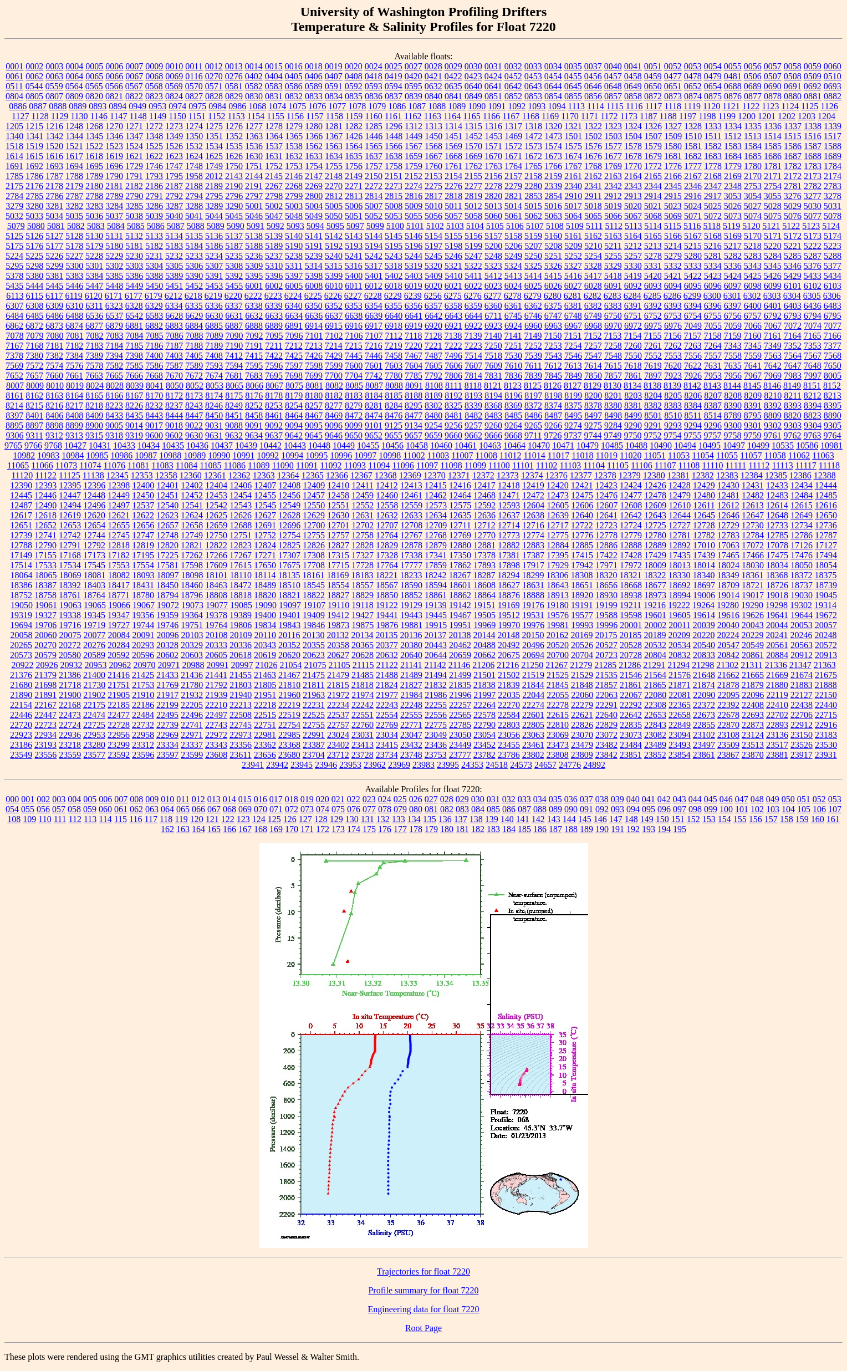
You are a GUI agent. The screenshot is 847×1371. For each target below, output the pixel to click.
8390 (733, 405)
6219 (213, 295)
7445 (354, 355)
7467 (413, 355)
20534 (680, 645)
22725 (94, 725)
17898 (509, 565)
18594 (436, 585)
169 (276, 829)
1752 (274, 166)
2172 (793, 176)
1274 (194, 126)
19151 (484, 605)
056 (43, 809)
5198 (453, 246)
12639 (558, 515)
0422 (453, 76)
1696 (114, 166)
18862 (460, 595)
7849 (573, 375)
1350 (194, 136)
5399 (334, 276)
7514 (473, 355)
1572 (513, 146)
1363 (254, 136)
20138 (459, 635)
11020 (630, 455)
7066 (753, 325)
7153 (612, 335)
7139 (473, 335)
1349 (174, 136)
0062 (34, 76)
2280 (533, 186)
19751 (192, 625)
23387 (314, 745)
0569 (174, 86)
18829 (362, 595)
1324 (633, 126)
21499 (460, 675)
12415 (436, 485)
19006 (704, 595)
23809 (582, 755)
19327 (45, 615)
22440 (826, 705)
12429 (704, 485)
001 (27, 799)
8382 (653, 405)
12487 (21, 505)
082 (446, 809)
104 (788, 809)
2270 (334, 186)
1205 (14, 126)
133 (398, 819)
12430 (728, 485)
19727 (119, 625)
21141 (411, 665)
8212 (813, 395)
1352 (234, 136)
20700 (558, 655)
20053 (801, 625)
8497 (593, 415)
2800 (314, 196)
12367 (361, 475)
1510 (693, 136)
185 (524, 829)
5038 (134, 216)
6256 (433, 295)
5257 (633, 256)
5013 (493, 206)
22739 (167, 725)
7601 (373, 365)
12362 (239, 475)
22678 (728, 715)
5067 (633, 216)
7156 (672, 335)
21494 (436, 675)
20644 (436, 655)
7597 (294, 365)
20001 (631, 625)
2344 (653, 186)
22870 (728, 725)
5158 (513, 236)
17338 (411, 555)
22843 (655, 725)
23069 (558, 735)
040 (633, 799)
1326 (653, 126)
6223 (273, 295)
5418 (613, 276)
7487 (433, 355)
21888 (826, 685)
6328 (134, 305)
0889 (77, 106)
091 (586, 809)
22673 (704, 715)
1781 (773, 166)
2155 (473, 176)
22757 (338, 725)
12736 (826, 525)
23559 (70, 755)
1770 (633, 166)
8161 (14, 395)
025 (400, 799)
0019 (334, 66)
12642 (631, 515)
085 (493, 809)
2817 (433, 196)
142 (538, 819)
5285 (793, 256)
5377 (832, 266)
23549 (21, 755)
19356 (143, 615)
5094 (315, 226)
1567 (413, 146)
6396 (713, 305)
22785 (460, 725)
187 (555, 829)
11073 (66, 465)
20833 (704, 655)
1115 (615, 106)
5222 (813, 246)
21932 (192, 695)
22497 (216, 715)
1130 (79, 116)
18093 (143, 575)
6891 (294, 325)
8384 (693, 405)
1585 (773, 146)
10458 (417, 445)
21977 (387, 695)
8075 (294, 385)
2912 (613, 196)
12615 (801, 505)
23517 (777, 745)
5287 (813, 256)
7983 (793, 375)
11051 (654, 455)
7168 (34, 345)
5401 (373, 276)
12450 (143, 495)
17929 (558, 565)
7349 (773, 345)
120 (196, 819)
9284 (613, 425)
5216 (713, 246)
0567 (134, 86)
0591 (334, 86)
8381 (633, 405)
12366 (337, 475)
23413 (362, 745)
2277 (473, 186)
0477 (673, 76)
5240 (334, 256)
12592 (484, 505)
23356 (240, 745)
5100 (395, 226)
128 (321, 819)
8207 (713, 395)
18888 (533, 595)
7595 (254, 365)
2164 (633, 176)
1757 (373, 166)
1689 (832, 156)
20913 (826, 655)
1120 (711, 106)
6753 (673, 315)
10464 (514, 445)
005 (89, 799)
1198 (707, 116)
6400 (753, 305)
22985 (289, 735)
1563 (334, 146)
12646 (728, 515)
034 (540, 799)
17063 (728, 545)
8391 (753, 405)
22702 (777, 715)
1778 (713, 166)
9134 (413, 425)
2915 (673, 196)
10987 (146, 455)
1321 (573, 126)
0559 (54, 86)
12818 (119, 545)
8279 (354, 405)
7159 (732, 335)
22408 (753, 705)
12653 (70, 525)
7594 (234, 365)
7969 (773, 375)
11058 (774, 455)
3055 (773, 196)
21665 (753, 675)
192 (633, 829)
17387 (533, 555)
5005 (334, 206)
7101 (314, 335)
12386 (800, 475)
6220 (233, 295)
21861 (631, 685)
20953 (95, 665)
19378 (216, 615)
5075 (773, 216)
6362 (533, 305)
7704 (354, 375)
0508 (793, 76)
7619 (653, 365)
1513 (753, 136)
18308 (581, 575)
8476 (393, 415)
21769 (167, 685)
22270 (509, 705)
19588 (606, 615)
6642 (433, 315)
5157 (493, 236)
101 (741, 809)
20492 (509, 645)
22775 (436, 725)
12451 (167, 495)
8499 (633, 415)
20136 (411, 635)
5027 (753, 206)
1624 (194, 156)
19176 (533, 605)
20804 (655, 655)
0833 (314, 96)
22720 (21, 725)
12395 (70, 485)
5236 (254, 256)
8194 (493, 395)
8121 (493, 385)
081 (431, 809)
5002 (274, 206)
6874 (74, 325)
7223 (473, 345)
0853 (533, 96)
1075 (297, 106)
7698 (294, 375)
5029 (793, 206)
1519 (34, 146)
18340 (703, 575)
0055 (733, 66)
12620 (94, 515)
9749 (612, 435)
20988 (193, 665)
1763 (493, 166)
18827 (338, 595)
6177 (133, 295)
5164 (633, 236)
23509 (728, 745)
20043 (753, 625)
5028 (773, 206)
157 (771, 819)
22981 (265, 735)
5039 (154, 216)
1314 (453, 126)
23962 (375, 764)
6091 (613, 285)
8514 (713, 415)
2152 (413, 176)
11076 (114, 465)
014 (229, 799)
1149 (157, 116)
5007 (373, 206)
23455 (509, 745)
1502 (593, 136)
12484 (801, 495)
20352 (289, 645)
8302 (433, 405)
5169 (733, 236)
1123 (770, 106)
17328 (387, 555)
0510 (832, 76)
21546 (631, 675)
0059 (813, 66)
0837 (393, 96)
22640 (606, 715)
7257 (593, 345)
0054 (713, 66)
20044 (777, 625)
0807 (54, 96)
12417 (484, 485)
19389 (240, 615)
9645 (314, 435)
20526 (582, 645)
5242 (373, 256)
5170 (753, 236)
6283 (612, 295)
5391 (214, 276)
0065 (94, 76)
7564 (793, 355)
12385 (776, 475)
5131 (114, 236)
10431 (100, 445)
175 (369, 829)
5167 (693, 236)
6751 (633, 315)
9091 (254, 425)
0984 (217, 106)
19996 (606, 625)
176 (384, 829)
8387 (713, 405)
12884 (558, 545)
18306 (557, 575)
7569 (14, 365)
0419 (393, 76)
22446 (21, 715)
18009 (655, 565)
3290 (234, 206)
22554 (387, 715)
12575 (460, 505)
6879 (114, 325)
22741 (192, 725)
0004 (74, 66)
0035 (573, 66)
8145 (752, 385)
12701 (338, 525)
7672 (194, 375)
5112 (613, 226)
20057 (826, 625)
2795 (214, 196)
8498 (613, 415)
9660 (453, 435)
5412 (493, 276)
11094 (379, 465)
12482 (753, 495)
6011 (353, 285)
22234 (338, 705)
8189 (433, 395)
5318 (393, 266)
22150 (826, 695)
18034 (777, 565)
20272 (70, 645)
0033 (533, 66)
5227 (74, 256)
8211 (792, 395)
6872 (34, 325)
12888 (631, 545)
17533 (45, 565)
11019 (607, 455)
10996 (341, 455)
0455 (573, 76)
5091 (255, 226)
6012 (373, 285)
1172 (609, 116)
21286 (630, 665)
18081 (95, 575)
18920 (582, 595)
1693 (54, 166)
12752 (265, 535)
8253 (274, 405)
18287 (484, 575)
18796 (192, 595)
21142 (435, 665)
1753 (294, 166)
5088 (196, 226)
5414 (533, 276)
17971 (606, 565)
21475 (314, 675)
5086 (156, 226)
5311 (293, 266)
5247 (473, 256)
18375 (825, 575)
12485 (826, 495)
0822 (134, 96)
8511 (692, 415)
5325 (533, 266)
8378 (593, 405)
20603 (192, 655)
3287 (174, 206)
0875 (713, 96)
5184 (194, 246)
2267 (274, 186)
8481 (453, 415)
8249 (234, 405)
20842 (728, 655)
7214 (334, 345)
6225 (313, 295)
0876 (733, 96)
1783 (813, 166)
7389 (94, 355)
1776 (673, 166)
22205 (192, 705)
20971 (168, 665)
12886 (606, 545)
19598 (631, 615)
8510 (673, 415)
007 (120, 799)
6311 (94, 305)
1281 (334, 126)
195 (679, 829)
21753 (143, 685)
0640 (473, 86)
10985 (97, 455)
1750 (234, 166)
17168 (70, 555)
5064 (573, 216)
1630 (254, 156)
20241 (777, 635)
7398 (134, 355)
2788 (94, 196)
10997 (365, 455)
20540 (704, 645)
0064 (74, 76)
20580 (70, 655)
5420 (653, 276)
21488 (387, 675)
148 (631, 819)
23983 (423, 764)
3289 (214, 206)
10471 (563, 445)
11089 (258, 465)
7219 (393, 345)
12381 (678, 475)
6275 (453, 295)
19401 (289, 615)
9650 (354, 435)
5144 (373, 236)
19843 (289, 625)
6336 (214, 305)
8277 (334, 405)
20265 (21, 645)
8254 (294, 405)
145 (584, 819)
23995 (448, 764)
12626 (240, 515)
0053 (693, 66)
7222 (453, 345)
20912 (801, 655)
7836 (513, 375)
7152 (592, 335)
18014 (704, 565)
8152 (832, 385)
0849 (473, 96)
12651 (21, 525)
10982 (24, 455)
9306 (15, 435)
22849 (680, 725)
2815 (393, 196)
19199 (606, 605)
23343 (216, 745)
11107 (665, 465)
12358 (166, 475)
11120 (22, 475)
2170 (753, 176)
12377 (581, 475)
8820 (793, 415)
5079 (16, 226)
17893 (484, 565)
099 (710, 809)
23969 (399, 764)
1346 (114, 136)
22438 (801, 705)
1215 (34, 126)
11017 (558, 455)
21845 (558, 685)
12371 (459, 475)
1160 (373, 116)
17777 (411, 565)
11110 (712, 465)
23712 (338, 755)
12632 (387, 515)
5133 (154, 236)
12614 (777, 505)
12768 (436, 535)
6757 (753, 315)
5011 (453, 206)
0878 (773, 96)
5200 (493, 246)
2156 (493, 176)
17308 (314, 555)
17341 (436, 555)
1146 (99, 116)
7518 (493, 355)
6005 (294, 285)
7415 (254, 355)
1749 (214, 166)
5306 (194, 266)
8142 (692, 385)
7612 (553, 365)
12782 (704, 535)
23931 (826, 755)
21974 (362, 695)
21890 (21, 695)
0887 (38, 106)
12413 (411, 485)
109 (29, 819)
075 (338, 809)
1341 (34, 136)
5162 (593, 236)
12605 (558, 505)
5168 (713, 236)
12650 (826, 515)
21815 (338, 685)
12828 (362, 545)
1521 (74, 146)
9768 (53, 445)
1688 (813, 156)
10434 (148, 445)
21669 (777, 675)
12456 (289, 495)
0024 (373, 66)
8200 (593, 395)
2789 (114, 196)
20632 (387, 655)
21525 (558, 675)
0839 (413, 96)
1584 (753, 146)
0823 (154, 96)
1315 (473, 126)
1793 (154, 176)
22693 (753, 715)
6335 (194, 305)
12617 (21, 515)
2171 (773, 176)
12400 (143, 485)
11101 (523, 465)
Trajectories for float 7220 (423, 1271)
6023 (493, 285)
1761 (453, 166)
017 (276, 799)
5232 (174, 256)
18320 (606, 575)
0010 (174, 66)
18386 (21, 585)
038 (602, 799)
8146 (772, 385)
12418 (509, 485)
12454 (240, 495)
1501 (573, 136)
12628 (289, 515)
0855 (573, 96)
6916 (354, 325)
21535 (606, 675)
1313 (433, 126)
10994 (292, 455)
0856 (593, 96)
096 (664, 809)
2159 (553, 176)
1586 (793, 146)
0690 (773, 86)
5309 (254, 266)
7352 (793, 345)
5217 (733, 246)
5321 (453, 266)
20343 (265, 645)
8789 (733, 415)
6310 (74, 305)
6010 (334, 285)
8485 (513, 415)
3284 (114, 206)
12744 (94, 535)
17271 (265, 555)
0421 (433, 76)
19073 (192, 605)
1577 (613, 146)
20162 (557, 635)
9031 (214, 425)
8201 (613, 395)
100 (726, 809)
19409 (314, 615)
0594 (393, 86)
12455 (265, 495)
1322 (593, 126)
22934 (45, 735)
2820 (493, 196)
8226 (134, 405)
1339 (832, 126)
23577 (94, 755)
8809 (773, 415)
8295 (413, 405)
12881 (484, 545)
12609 (655, 505)
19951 (460, 625)
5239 (314, 256)
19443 (411, 615)
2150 (373, 176)
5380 (34, 276)
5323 (493, 266)
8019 (75, 385)
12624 (192, 515)
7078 (15, 335)
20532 (655, 645)
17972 (631, 565)
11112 (758, 465)
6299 (692, 295)
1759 (413, 166)
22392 (728, 705)
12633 (411, 515)
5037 (114, 216)
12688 (240, 525)
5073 (733, 216)
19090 (265, 605)
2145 (274, 176)
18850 (387, 595)
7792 (433, 375)
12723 (606, 525)
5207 (533, 246)
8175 (234, 395)
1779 (733, 166)
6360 (493, 305)
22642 (631, 715)
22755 (314, 725)
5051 (354, 216)
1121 (730, 106)
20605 (216, 655)
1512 (733, 136)
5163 (613, 236)
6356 (413, 305)
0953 (157, 106)
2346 (693, 186)
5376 (813, 266)
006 (105, 799)
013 (214, 799)
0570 (194, 86)
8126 (553, 385)
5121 (771, 226)
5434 (832, 276)
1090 (477, 106)
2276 (453, 186)
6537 (114, 315)
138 (476, 819)
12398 (119, 485)
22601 (533, 715)
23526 (801, 745)
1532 (194, 146)
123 (243, 819)
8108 (434, 385)
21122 (387, 665)
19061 (46, 605)
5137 (234, 236)
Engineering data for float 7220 (423, 1309)
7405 (194, 355)
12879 (436, 545)
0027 (413, 66)
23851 (631, 755)
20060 (46, 635)
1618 (94, 156)
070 (260, 809)
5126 (34, 236)
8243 (194, 405)
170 (291, 829)
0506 (753, 76)
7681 (234, 375)
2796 (234, 196)
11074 (90, 465)
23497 (704, 745)
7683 (254, 375)
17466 (753, 555)
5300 (74, 266)
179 (431, 829)
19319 (21, 615)
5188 (254, 246)
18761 (70, 595)
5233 (194, 256)
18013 (680, 565)
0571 (214, 86)
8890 (832, 415)
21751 (119, 685)
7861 (633, 375)
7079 (35, 335)
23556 (45, 755)
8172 (174, 395)
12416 (460, 485)
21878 (728, 685)
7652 (14, 375)
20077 (95, 635)
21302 (727, 665)
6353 (354, 305)
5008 (393, 206)
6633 (274, 315)
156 (755, 819)
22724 (70, 725)
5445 (54, 285)
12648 (777, 515)
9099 (354, 425)
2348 (733, 186)
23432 (411, 745)
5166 (673, 236)
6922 (473, 325)
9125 (393, 425)
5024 (693, 206)
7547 (593, 355)
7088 (194, 335)
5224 (14, 256)
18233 (411, 575)
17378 (484, 555)
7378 (14, 355)
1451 (453, 136)
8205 (673, 395)
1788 (74, 176)
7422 (274, 355)
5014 (513, 206)
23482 (606, 745)
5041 (194, 216)
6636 (314, 315)
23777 (460, 755)
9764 (832, 435)
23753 (436, 755)
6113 (14, 295)
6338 (254, 305)
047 (741, 799)
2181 (114, 186)
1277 (254, 126)
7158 (712, 335)
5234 (214, 256)
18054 (826, 565)
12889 (655, 545)
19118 (362, 605)
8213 (832, 395)
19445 (436, 615)
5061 (513, 216)
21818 (362, 685)
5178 (74, 246)
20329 (192, 645)
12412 (387, 485)
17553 (119, 565)
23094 (680, 735)
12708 (411, 525)
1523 (114, 146)
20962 (120, 665)
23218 (70, 745)
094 (633, 809)
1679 (653, 156)
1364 (274, 136)
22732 (143, 725)
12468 (484, 495)
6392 (653, 305)
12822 (216, 545)
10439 (246, 445)
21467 (289, 675)
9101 (373, 425)
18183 (362, 575)
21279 (581, 665)
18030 (753, 565)
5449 (134, 285)
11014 (534, 455)
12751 (240, 535)
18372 (801, 575)
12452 (192, 495)
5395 (254, 276)
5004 (314, 206)
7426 (314, 355)
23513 (753, 745)
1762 (473, 166)
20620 (289, 655)
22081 (680, 695)
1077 (337, 106)
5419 (633, 276)
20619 (265, 655)
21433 (167, 675)
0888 (58, 106)
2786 (54, 196)
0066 (114, 76)
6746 (533, 315)
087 (524, 809)
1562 (314, 146)
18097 (168, 575)
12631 (362, 515)
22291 (606, 705)
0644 (553, 86)
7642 (773, 365)
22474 (94, 715)
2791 (154, 196)
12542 (216, 505)
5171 (773, 236)
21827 (411, 685)
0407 (334, 76)
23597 (167, 755)
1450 (433, 136)
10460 (441, 445)
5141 (314, 236)
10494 (685, 445)
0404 (274, 76)
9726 (553, 435)
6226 (333, 295)
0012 (214, 66)
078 (384, 809)
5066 (613, 216)
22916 (826, 725)
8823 (813, 415)
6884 (194, 325)
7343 (733, 345)
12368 (386, 475)
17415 (582, 555)
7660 (54, 375)
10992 (268, 455)
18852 (411, 595)
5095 (335, 226)
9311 (34, 435)
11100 (499, 465)
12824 (265, 545)
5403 (413, 276)
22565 (460, 715)
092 (602, 809)
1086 (397, 106)
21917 (167, 695)
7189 (214, 345)
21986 (436, 695)
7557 (713, 355)
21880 (777, 685)
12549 (289, 505)
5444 (34, 285)
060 (105, 809)
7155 (652, 335)
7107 (374, 335)
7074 (813, 325)
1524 (134, 146)
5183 (174, 246)
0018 (314, 66)
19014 (728, 595)
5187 (234, 246)
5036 (94, 216)
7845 (553, 375)
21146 (459, 665)
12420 (558, 485)
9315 (94, 435)
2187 (174, 186)
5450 (154, 285)
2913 (633, 196)
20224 (728, 635)
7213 (314, 345)
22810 (558, 725)
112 (74, 819)
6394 (693, 305)
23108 (728, 735)
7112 (393, 335)
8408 (74, 415)
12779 (631, 535)
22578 (484, 715)
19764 (216, 625)
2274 (413, 186)
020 (322, 799)
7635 (733, 365)
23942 (277, 764)
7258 (613, 345)
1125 (809, 106)
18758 (45, 595)
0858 (633, 96)
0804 (14, 96)
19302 (801, 605)
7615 (613, 365)
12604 (533, 505)
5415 (553, 276)
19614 (704, 615)
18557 (362, 585)
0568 (154, 86)
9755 (692, 435)
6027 (573, 285)
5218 (753, 246)
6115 (34, 295)
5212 (633, 246)
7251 (513, 345)
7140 (493, 335)
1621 (134, 156)
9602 (174, 435)
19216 (655, 605)
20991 (217, 665)
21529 (582, 675)
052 (819, 799)
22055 (558, 695)
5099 (375, 226)
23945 (301, 764)
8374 (553, 405)
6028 (593, 285)
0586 (294, 86)
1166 (491, 116)
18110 (241, 575)
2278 (493, 186)
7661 (74, 375)
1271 (134, 126)
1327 (673, 126)
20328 (167, 645)
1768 (593, 166)
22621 (582, 715)
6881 (134, 325)
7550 (633, 355)
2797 (254, 196)
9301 (753, 425)
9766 (33, 445)
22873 (753, 725)
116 (135, 819)
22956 (119, 735)
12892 (680, 545)
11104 (594, 465)
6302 (752, 295)
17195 (143, 555)
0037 (593, 66)
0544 (34, 86)
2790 (134, 196)
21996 (460, 695)
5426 (773, 276)
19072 (168, 605)
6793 (793, 315)
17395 (558, 555)
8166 (114, 395)
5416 (573, 276)
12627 (265, 515)
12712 (484, 525)
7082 (95, 335)
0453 (533, 76)
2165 (653, 176)
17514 (21, 565)
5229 (114, 256)
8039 (135, 385)
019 (307, 799)
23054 (484, 735)
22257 (460, 705)
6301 (732, 295)
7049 (693, 325)
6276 (473, 295)
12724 (631, 525)
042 (664, 799)
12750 (216, 535)
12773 (509, 535)
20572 (826, 645)
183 (493, 829)
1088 (437, 106)
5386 (134, 276)
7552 (653, 355)
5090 (235, 226)
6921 (453, 325)
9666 (493, 435)
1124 (790, 106)
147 (616, 819)
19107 (314, 605)
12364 (288, 475)
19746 (167, 625)
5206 (513, 246)
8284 (393, 405)
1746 (154, 166)
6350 (314, 305)
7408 (214, 355)
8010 (55, 385)
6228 (373, 295)
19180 (558, 605)
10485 (612, 445)
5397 (294, 276)
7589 (194, 365)
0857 (613, 96)
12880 (460, 545)
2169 (733, 176)
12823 (240, 545)
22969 (167, 735)
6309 (54, 305)
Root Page (423, 1328)
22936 (70, 735)
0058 (793, 66)
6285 (652, 295)
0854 (553, 96)
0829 (234, 96)
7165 (812, 335)
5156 (473, 236)
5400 (354, 276)
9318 (114, 435)
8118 (473, 385)
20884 (777, 655)
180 (446, 829)
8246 (214, 405)
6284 (632, 295)
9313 (74, 435)
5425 (753, 276)
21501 (484, 675)
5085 (136, 226)
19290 (752, 605)
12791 (70, 545)
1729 (134, 166)
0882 (832, 96)
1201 (766, 116)
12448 (94, 495)
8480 (433, 415)
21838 (484, 685)
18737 (801, 585)
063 (152, 809)
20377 (387, 645)
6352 (334, 305)
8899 (74, 425)
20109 (241, 635)
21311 (751, 665)
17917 (533, 565)
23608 (216, 755)
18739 (826, 585)
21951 (265, 695)
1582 (713, 146)
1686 (773, 156)
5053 (393, 216)
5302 (114, 266)
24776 (570, 764)
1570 (473, 146)
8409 (94, 415)
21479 (338, 675)
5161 (573, 236)
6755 (713, 315)
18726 (777, 585)
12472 (533, 495)
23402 (338, 745)
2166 (673, 176)
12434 (801, 485)
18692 (680, 585)
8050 (174, 385)
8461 (274, 415)
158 (786, 819)
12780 (655, 535)
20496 (533, 645)
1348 (154, 136)
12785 (777, 535)
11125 (69, 475)
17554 (143, 565)
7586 (154, 365)
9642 (294, 435)
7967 (753, 375)
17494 (826, 555)
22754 (289, 725)
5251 (553, 256)
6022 (473, 285)
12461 (411, 495)
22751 (265, 725)
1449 (413, 136)
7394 (114, 355)
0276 (234, 76)
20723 (606, 655)
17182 (119, 555)
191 (617, 829)
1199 (727, 116)
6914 (314, 325)
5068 (653, 216)
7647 (793, 365)
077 (369, 809)
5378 (14, 276)
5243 (393, 256)
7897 (653, 375)
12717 (558, 525)
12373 (508, 475)
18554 (338, 585)
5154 (433, 236)
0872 (653, 96)
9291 (653, 425)
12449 (119, 495)
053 (834, 799)
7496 (453, 355)
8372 (533, 405)
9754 (672, 435)
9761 (772, 435)
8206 (693, 395)
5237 (274, 256)
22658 (680, 715)
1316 (493, 126)
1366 (314, 136)
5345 (773, 266)
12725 (655, 525)
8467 (314, 415)
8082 (334, 385)
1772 (653, 166)
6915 (334, 325)
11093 (355, 465)
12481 (728, 495)
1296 (393, 126)
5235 (234, 256)
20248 (825, 635)
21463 (265, 675)
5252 (573, 256)
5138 (254, 236)
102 (757, 809)
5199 (473, 246)
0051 (653, 66)
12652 (45, 525)
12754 (289, 535)
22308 (655, 705)
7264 (713, 345)
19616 (728, 615)
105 (803, 809)
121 (212, 819)
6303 (772, 295)
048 (757, 799)
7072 (793, 325)
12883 (533, 545)
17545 (94, 565)
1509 (673, 136)
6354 (373, 305)
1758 (393, 166)
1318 (533, 126)
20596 (143, 655)
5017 (573, 206)
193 (648, 829)
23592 (119, 755)
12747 (143, 535)
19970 (509, 625)
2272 (373, 186)
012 (198, 799)
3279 (14, 206)
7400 (154, 355)
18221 (386, 575)
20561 (777, 645)
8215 (34, 405)
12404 (216, 485)
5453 (214, 285)
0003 (54, 66)
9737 (572, 435)
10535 (783, 445)
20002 (655, 625)
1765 (533, 166)
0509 (813, 76)
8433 (114, 415)
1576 (593, 146)
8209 (753, 395)
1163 (432, 116)
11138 (93, 475)
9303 (793, 425)
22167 (45, 705)
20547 (728, 645)
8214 (14, 405)
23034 (387, 735)
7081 (75, 335)
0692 (813, 86)
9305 (832, 425)
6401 (773, 305)
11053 (679, 455)
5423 (713, 276)
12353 (142, 475)
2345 (673, 186)
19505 (484, 615)
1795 (174, 176)
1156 (295, 116)
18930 (606, 595)
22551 (362, 715)
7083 (115, 335)
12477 (631, 495)
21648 (704, 675)
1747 (174, 166)
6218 (193, 295)
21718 (70, 685)
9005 (114, 425)
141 (522, 819)
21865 (655, 685)
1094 (556, 106)
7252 (533, 345)
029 (462, 799)
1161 (393, 116)
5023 (673, 206)
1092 (516, 106)
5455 (234, 285)
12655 (119, 525)
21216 (508, 665)
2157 (513, 176)
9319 (134, 435)
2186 (154, 186)
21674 (801, 675)
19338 (70, 615)
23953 (350, 764)
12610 (680, 505)
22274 (533, 705)
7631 (713, 365)
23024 (338, 735)
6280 (553, 295)
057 (58, 809)
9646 (334, 435)
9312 (54, 435)
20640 (411, 655)
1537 (274, 146)
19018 (777, 595)
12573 (436, 505)
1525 (154, 146)
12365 (313, 475)
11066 (42, 465)
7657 (34, 375)
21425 (143, 675)
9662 (473, 435)
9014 (134, 425)
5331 (653, 266)
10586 (807, 445)
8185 (393, 395)
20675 (509, 655)
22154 (21, 705)
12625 (216, 515)
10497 (734, 445)
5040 (174, 216)
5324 (513, 266)
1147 (118, 116)
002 (43, 799)
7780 (393, 375)
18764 (94, 595)
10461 (466, 445)
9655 (393, 435)
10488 (636, 445)
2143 (234, 176)
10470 (539, 445)
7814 (473, 375)
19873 (338, 625)
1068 (257, 106)
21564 (655, 675)
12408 (289, 485)
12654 (94, 525)
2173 (813, 176)
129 (336, 819)
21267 (556, 665)
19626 (753, 615)
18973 (655, 595)
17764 (387, 565)
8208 (733, 395)
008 (136, 799)
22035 (509, 695)
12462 (436, 495)
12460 (387, 495)
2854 (553, 196)
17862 (460, 565)
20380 (411, 645)
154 (724, 819)
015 (245, 799)
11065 (18, 465)
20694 (533, 655)
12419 (533, 485)
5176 (34, 246)
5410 (453, 276)
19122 (387, 605)
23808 (558, 755)
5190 (294, 246)
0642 (513, 86)
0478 (693, 76)
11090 (282, 465)
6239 (413, 295)
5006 (354, 206)
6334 (174, 305)
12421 (582, 485)
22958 (143, 735)
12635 (460, 515)
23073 (631, 735)
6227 (353, 295)
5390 (194, 276)
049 (772, 799)
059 (89, 809)
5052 (373, 216)
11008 (486, 455)
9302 (773, 425)
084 (477, 809)
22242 (362, 705)
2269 (314, 186)
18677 (655, 585)
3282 (74, 206)
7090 (234, 335)
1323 (613, 126)
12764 (387, 535)
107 (834, 809)
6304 (792, 295)
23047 (411, 735)
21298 (703, 665)
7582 (114, 365)
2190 (234, 186)
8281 (373, 405)
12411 (362, 485)
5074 (753, 216)
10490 (661, 445)
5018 (593, 206)
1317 (513, 126)
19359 (167, 615)
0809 (74, 96)
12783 (728, 535)
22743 (216, 725)
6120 (94, 295)
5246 (453, 256)
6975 (653, 325)
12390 (21, 485)
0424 (493, 76)
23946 (326, 764)
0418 (373, 76)
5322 (473, 266)
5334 (713, 266)
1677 (613, 156)
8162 (34, 395)
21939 (216, 695)
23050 (460, 735)
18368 (777, 575)
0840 (433, 96)
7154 (632, 335)
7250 (493, 345)
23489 (655, 745)
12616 (826, 505)
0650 (653, 86)
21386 (70, 675)
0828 (214, 96)
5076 (793, 216)
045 (710, 799)
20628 (362, 655)
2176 (34, 186)
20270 (45, 645)
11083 (162, 465)
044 (695, 799)
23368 (289, 745)
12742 (70, 535)
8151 (812, 385)
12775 (558, 535)
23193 (45, 745)
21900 (70, 695)
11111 (736, 465)
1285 (373, 126)
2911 (592, 196)
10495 (709, 445)
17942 (582, 565)
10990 (219, 455)
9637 (274, 435)
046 (726, 799)
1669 (473, 156)
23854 (680, 755)
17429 (655, 555)
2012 (214, 176)
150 (662, 819)
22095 (728, 695)
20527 (606, 645)
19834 (265, 625)
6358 (453, 305)
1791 (134, 176)
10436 (197, 445)
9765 (13, 445)
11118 (829, 465)
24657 (545, 764)
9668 (513, 435)
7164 (792, 335)
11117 (806, 465)
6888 (254, 325)
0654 (713, 86)
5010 (433, 206)
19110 (338, 605)
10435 (173, 445)
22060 (582, 695)
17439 (704, 555)
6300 (712, 295)
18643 (558, 585)
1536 (254, 146)
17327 (362, 555)
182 (477, 829)
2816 (413, 196)
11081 (138, 465)
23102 (704, 735)
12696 (289, 525)
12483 (777, 495)
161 (833, 819)
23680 (289, 755)
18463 (216, 585)
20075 (70, 635)
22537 (338, 715)
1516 (813, 136)
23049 (436, 735)
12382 (703, 475)
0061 (14, 76)
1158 (334, 116)
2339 (553, 186)
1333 (713, 126)
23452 (484, 745)
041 (648, 799)
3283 (94, 206)
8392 (773, 405)
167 (245, 829)
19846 (314, 625)
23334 (167, 745)
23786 (509, 755)
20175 (606, 635)
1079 (377, 106)
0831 (274, 96)
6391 (633, 305)
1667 (433, 156)
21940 (240, 695)
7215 (354, 345)
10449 (344, 445)
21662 (728, 675)
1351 (214, 136)
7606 (453, 365)
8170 (154, 395)
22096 (753, 695)
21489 (411, 675)
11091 (307, 465)
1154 (255, 116)
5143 (354, 236)
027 (431, 799)
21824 (387, 685)
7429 (334, 355)
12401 (167, 485)
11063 (823, 455)
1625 (214, 156)
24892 (594, 764)
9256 (453, 425)
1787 (54, 176)
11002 (414, 455)
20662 (484, 655)
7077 (832, 325)
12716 (533, 525)
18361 (752, 575)
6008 (314, 285)
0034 (553, 66)
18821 (289, 595)
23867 (728, 755)
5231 (154, 256)
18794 (167, 595)
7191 (254, 345)
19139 (436, 605)
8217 (74, 405)
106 (819, 809)
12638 (533, 515)
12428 (680, 485)
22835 (631, 725)
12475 (582, 495)
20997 (242, 665)
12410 (338, 485)
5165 (653, 236)
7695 (274, 375)
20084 (119, 635)
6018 (393, 285)
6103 (832, 285)
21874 (704, 685)
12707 (387, 525)
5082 (76, 226)
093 (617, 809)
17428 (631, 555)
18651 (582, 585)
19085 (241, 605)
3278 (832, 196)
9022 (194, 425)
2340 (573, 186)
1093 (536, 106)
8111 (453, 385)
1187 (648, 116)
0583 (274, 86)
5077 (813, 216)
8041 (155, 385)
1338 (813, 126)
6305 (812, 295)
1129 (59, 116)
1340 (14, 136)
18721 (753, 585)
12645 (704, 515)
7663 (94, 375)
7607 (473, 365)
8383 (673, 405)
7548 (613, 355)
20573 (21, 655)
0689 (753, 86)
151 (678, 819)
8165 (94, 395)
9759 (752, 435)
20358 (338, 645)
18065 (46, 575)
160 (817, 819)
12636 (484, 515)
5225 (34, 256)
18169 (337, 575)
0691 (793, 86)
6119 (73, 295)
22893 (777, 725)
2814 (373, 196)
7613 (573, 365)
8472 (354, 415)
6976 (673, 325)
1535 (234, 146)
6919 (413, 325)
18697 (704, 585)
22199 (167, 705)
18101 (217, 575)
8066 (254, 385)
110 (44, 819)
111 (60, 819)
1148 (137, 116)
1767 (573, 166)
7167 (14, 345)
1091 (497, 106)
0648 (613, 86)
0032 (513, 66)
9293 (673, 425)
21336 (776, 665)
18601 (460, 585)
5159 (533, 236)
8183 (354, 395)
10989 (194, 455)
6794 (813, 315)
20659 (460, 655)
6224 (293, 295)
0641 (493, 86)
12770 (484, 535)
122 (227, 819)
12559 (411, 505)
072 (291, 809)
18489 (265, 585)
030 (477, 799)
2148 (334, 176)
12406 (240, 485)
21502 (509, 675)
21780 (192, 685)
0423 (473, 76)
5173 (813, 236)
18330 (679, 575)
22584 (509, 715)
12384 (752, 475)
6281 (572, 295)
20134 (362, 635)
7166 (832, 335)
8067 (274, 385)
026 (415, 799)
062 (136, 809)
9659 (433, 435)
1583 (733, 146)
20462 (460, 645)
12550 (314, 505)
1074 (277, 106)
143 (553, 819)
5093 (295, 226)
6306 (832, 295)
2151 (393, 176)
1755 (334, 166)
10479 (587, 445)
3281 (54, 206)
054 (12, 809)
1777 (693, 166)
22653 (655, 715)
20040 (728, 625)
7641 (753, 365)
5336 (733, 266)
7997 (813, 375)
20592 (119, 655)
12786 (801, 535)
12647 (753, 515)
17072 (753, 545)
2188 (194, 186)
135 (429, 819)
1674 (573, 156)
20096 (168, 635)
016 (260, 799)
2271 (354, 186)
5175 (14, 246)
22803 (509, 725)
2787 (74, 196)
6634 (294, 315)
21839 (509, 685)
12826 (314, 545)
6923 (493, 325)
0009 (154, 66)
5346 (793, 266)
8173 (194, 395)
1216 (54, 126)
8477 (413, 415)
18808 (216, 595)
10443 (295, 445)
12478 (655, 495)
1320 (553, 126)
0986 (237, 106)
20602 (167, 655)
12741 (45, 535)
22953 (94, 735)
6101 (793, 285)
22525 (314, 715)
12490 (45, 505)
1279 (294, 126)
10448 (319, 445)
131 (367, 819)
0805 (34, 96)
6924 (513, 325)
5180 (114, 246)
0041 (633, 66)
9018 (174, 425)
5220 (773, 246)
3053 (733, 196)
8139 (672, 385)
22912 (801, 725)
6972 (633, 325)
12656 (143, 525)
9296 (713, 425)
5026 (733, 206)
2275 (433, 186)
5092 (275, 226)
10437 (222, 445)
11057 (751, 455)
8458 (254, 415)
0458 (633, 76)
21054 (290, 665)
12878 (411, 545)
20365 (362, 645)
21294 (678, 665)
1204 (826, 116)
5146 (413, 236)
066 (198, 809)
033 (524, 799)
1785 (14, 176)
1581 (693, 146)
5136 (214, 236)
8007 (15, 385)
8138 (652, 385)
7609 (493, 365)
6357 (433, 305)
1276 (234, 126)
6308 (34, 305)
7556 (693, 355)
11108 (689, 465)
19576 (558, 615)
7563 (773, 355)
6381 (573, 305)
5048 (294, 216)
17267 (240, 555)
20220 (703, 635)
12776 (582, 535)
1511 (712, 136)
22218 (265, 705)
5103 (455, 226)
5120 (751, 226)
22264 (484, 705)
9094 (294, 425)
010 (167, 799)
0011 (193, 66)
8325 (453, 405)
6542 (134, 315)
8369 (513, 405)
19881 (411, 625)
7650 (832, 365)
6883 (174, 325)
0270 (214, 76)
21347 (800, 665)
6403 (793, 305)
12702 (362, 525)
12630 (338, 515)
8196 (513, 395)
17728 (362, 565)
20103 (192, 635)
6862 (14, 325)
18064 (22, 575)
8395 (832, 405)
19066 (119, 605)
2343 (633, 186)
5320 (433, 266)
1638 (393, 156)
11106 (641, 465)
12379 (630, 475)
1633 (314, 156)
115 (120, 819)
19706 (45, 625)
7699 (314, 375)
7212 (294, 345)
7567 (813, 355)
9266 (553, 425)
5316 (354, 266)
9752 (652, 435)
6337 (234, 305)
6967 (573, 325)
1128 (39, 116)
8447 (194, 415)
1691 (14, 166)
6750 (613, 315)
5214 (673, 246)
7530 (513, 355)
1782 (793, 166)
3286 (154, 206)
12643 (655, 515)
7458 (393, 355)
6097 (733, 285)
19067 (143, 605)
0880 (793, 96)
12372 (483, 475)
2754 (773, 186)
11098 (451, 465)
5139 (274, 236)
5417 (593, 276)
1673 (553, 156)
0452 (513, 76)
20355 (314, 645)
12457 (314, 495)
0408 (354, 76)
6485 (34, 315)
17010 (704, 545)
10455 (368, 445)
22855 (704, 725)
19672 (826, 615)
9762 (792, 435)
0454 (553, 76)
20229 (752, 635)
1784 (832, 166)
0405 (294, 76)
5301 (94, 266)
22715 (826, 715)
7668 (154, 375)
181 (462, 829)
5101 (415, 226)
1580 (673, 146)
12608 (631, 505)
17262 (192, 555)
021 (338, 799)
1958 (194, 176)
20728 (631, 655)
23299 (119, 745)
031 (493, 799)
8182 (334, 395)
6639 (373, 315)
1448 (393, 136)
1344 (74, 136)
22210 (216, 705)
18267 (459, 575)
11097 (427, 465)
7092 (254, 335)
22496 (192, 715)
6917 (373, 325)
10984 (73, 455)
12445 (21, 495)
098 (695, 809)
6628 (174, 315)
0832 (294, 96)
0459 (653, 76)
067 (214, 809)
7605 (433, 365)
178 (415, 829)
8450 (214, 415)
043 (679, 799)
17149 (21, 555)
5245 (433, 256)
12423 (606, 485)
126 (290, 819)
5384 (94, 276)
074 (322, 809)
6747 (553, 315)
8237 (174, 405)
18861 (436, 595)
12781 (680, 535)
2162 (593, 176)
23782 (484, 755)
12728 (704, 525)
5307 (214, 266)
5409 (433, 276)
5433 (813, 276)
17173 (94, 555)
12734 (801, 525)
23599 (192, 755)
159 (802, 819)
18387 (45, 585)
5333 (693, 266)
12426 (655, 485)
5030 (813, 206)
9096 (334, 425)
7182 (74, 345)
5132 (134, 236)
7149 (533, 335)
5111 (594, 226)
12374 (532, 475)
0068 (154, 76)
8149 (792, 385)
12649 (801, 515)
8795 (753, 415)
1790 (114, 176)
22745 (240, 725)
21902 (94, 695)
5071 (693, 216)
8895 (14, 425)
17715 (338, 565)
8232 (154, 405)
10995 (316, 455)
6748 (573, 315)
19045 (826, 595)
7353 (813, 345)
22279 (582, 705)
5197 (433, 246)
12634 (436, 515)
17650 (265, 565)
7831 (493, 375)
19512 (509, 615)
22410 (777, 705)
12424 (631, 485)
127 (305, 819)
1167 (510, 116)
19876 (387, 625)
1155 (275, 116)
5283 (753, 256)
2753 (753, 186)
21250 (532, 665)
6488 (74, 315)
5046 (254, 216)
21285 (605, 665)
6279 (533, 295)
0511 (14, 86)
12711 (460, 525)
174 (353, 829)
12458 (338, 495)
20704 (582, 655)
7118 (413, 335)
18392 (70, 585)
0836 (373, 96)
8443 (154, 415)
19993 (582, 625)
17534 (70, 565)
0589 (314, 86)
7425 (294, 355)
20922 (22, 665)
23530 (826, 745)
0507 (773, 76)
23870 (753, 755)
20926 (46, 665)
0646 (593, 86)
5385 (114, 276)
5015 (533, 206)
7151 (572, 335)
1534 (214, 146)
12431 (753, 485)
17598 (192, 565)
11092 (330, 465)
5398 (314, 276)
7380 (34, 355)
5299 (54, 266)
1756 (354, 166)
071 (276, 809)
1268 (94, 126)
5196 (413, 246)
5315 (334, 266)
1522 (94, 146)
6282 (592, 295)
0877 (753, 96)
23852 (655, 755)
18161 (313, 575)
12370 (435, 475)
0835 (354, 96)
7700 (334, 375)
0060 (832, 66)
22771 (411, 725)
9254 (433, 425)
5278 (653, 256)
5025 (713, 206)
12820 (167, 545)
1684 (733, 156)
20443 (436, 645)
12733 (777, 525)
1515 (793, 136)
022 (353, 799)
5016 (553, 206)
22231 (314, 705)
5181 (134, 246)
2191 (254, 186)
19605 (680, 615)
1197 (687, 116)
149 (647, 819)
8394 (813, 405)
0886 (18, 106)
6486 (54, 315)
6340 (294, 305)
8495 (573, 415)
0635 (453, 86)
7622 (693, 365)
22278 (558, 705)
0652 (693, 86)
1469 (513, 136)
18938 (631, 595)
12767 (411, 535)
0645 (573, 86)
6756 (733, 315)
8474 (373, 415)
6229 (393, 295)
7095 (274, 335)
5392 (234, 276)
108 (14, 819)
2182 (134, 186)
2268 (294, 186)
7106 (354, 335)
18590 (411, 585)
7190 (234, 345)
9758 (732, 435)
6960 (533, 325)
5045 (234, 216)
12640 (582, 515)
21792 (216, 685)
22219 (289, 705)
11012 (510, 455)
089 (555, 809)
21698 (45, 685)
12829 (387, 545)
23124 (753, 735)
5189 (274, 246)
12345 (117, 475)
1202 (786, 116)
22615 (558, 715)
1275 (214, 126)
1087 (417, 106)
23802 (533, 755)
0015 (274, 66)
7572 (34, 365)
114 (105, 819)
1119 (692, 106)
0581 (234, 86)
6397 (733, 305)
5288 (832, 256)
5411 (473, 276)
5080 (36, 226)
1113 (576, 106)
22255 (436, 705)
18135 (289, 575)
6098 (753, 285)
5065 (593, 216)
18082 (119, 575)
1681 (673, 156)
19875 (362, 625)
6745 (513, 315)
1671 (513, 156)
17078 (777, 545)
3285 (134, 206)
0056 (753, 66)
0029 (453, 66)
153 (709, 819)
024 (384, 799)
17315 (338, 555)
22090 (704, 695)
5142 (334, 236)
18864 (484, 595)
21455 (240, 675)
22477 (119, 715)
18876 (509, 595)
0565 (94, 86)
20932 (71, 665)
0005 (94, 66)
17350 (460, 555)
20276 (94, 645)
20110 (265, 635)
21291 (654, 665)
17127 (826, 545)
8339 (473, 405)
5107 (535, 226)
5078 (832, 216)
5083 (96, 226)
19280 (728, 605)
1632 (294, 156)
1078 (357, 106)
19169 (509, 605)
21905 (119, 695)
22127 (801, 695)
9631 (214, 435)
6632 (254, 315)
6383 (613, 305)
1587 (813, 146)
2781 (793, 186)
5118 (712, 226)
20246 (801, 635)
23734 (387, 755)
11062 (799, 455)
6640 (393, 315)
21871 (680, 685)
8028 (115, 385)
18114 (264, 575)
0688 (733, 86)
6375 (553, 305)
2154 (453, 176)
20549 (753, 645)
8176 (254, 395)
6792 (773, 315)
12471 (509, 495)
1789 (94, 176)
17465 (728, 555)
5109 (575, 226)
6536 (94, 315)
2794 (194, 196)
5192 (334, 246)
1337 (793, 126)
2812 (334, 196)
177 (400, 829)
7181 (54, 345)
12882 (509, 545)
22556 (436, 715)
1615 (34, 156)
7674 (214, 375)
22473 (70, 715)
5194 (373, 246)
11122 (46, 475)
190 (602, 829)
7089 (214, 335)
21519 (533, 675)
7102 (334, 335)
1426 (354, 136)
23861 (704, 755)
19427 (362, 615)
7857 (613, 375)
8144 (732, 385)
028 (446, 799)
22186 (143, 705)
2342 (613, 186)
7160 (752, 335)
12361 (215, 475)
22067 (631, 695)
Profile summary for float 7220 (423, 1290)
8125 (533, 385)
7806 (453, 375)
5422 (693, 276)
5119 (731, 226)
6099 (773, 285)
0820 (94, 96)
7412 (234, 355)
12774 (533, 535)
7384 (74, 355)
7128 (433, 335)
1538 (294, 146)
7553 (673, 355)
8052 (194, 385)
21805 (265, 685)
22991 (314, 735)
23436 (436, 745)
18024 (728, 565)
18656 (606, 585)
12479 (680, 495)
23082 (655, 735)
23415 (387, 745)
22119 (777, 695)
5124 (831, 226)
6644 (473, 315)
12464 (460, 495)
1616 (54, 156)
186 (540, 829)
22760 (362, 725)
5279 (673, 256)
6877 (94, 325)
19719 (94, 625)
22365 (680, 705)
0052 (673, 66)
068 (229, 809)
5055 (413, 216)
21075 (315, 665)
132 (383, 819)
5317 (373, 266)
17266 (216, 555)
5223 (832, 246)
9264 (513, 425)
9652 (373, 435)
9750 (632, 435)
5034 (54, 216)
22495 (167, 715)
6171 (114, 295)
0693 (832, 86)
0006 (114, 66)
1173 (628, 116)
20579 (45, 655)
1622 (154, 156)
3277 (813, 196)
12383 (727, 475)
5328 (593, 266)
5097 (355, 226)
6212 (173, 295)
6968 (593, 325)
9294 (693, 425)
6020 (433, 285)
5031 (832, 206)
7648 (813, 365)
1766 (553, 166)
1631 (274, 156)
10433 (124, 445)
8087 (374, 385)
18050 (801, 565)
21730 (94, 685)
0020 (354, 66)
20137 (435, 635)
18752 (21, 595)
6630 (214, 315)
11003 (438, 455)
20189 (655, 635)
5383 (74, 276)
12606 (582, 505)
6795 (832, 315)
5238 (294, 256)
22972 (216, 735)
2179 (74, 186)
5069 (673, 216)
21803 (240, 685)
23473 (558, 745)
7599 (334, 365)
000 (12, 799)
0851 (493, 96)
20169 (581, 635)
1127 (20, 116)
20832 (680, 655)
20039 (704, 625)
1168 (530, 116)
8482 (473, 415)
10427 (75, 445)
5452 (194, 285)
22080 (655, 695)
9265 (533, 425)
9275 (593, 425)
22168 (70, 705)
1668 (453, 156)
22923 (21, 735)
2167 (693, 176)
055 (27, 809)
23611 (240, 755)
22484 (143, 715)
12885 (582, 545)
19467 (460, 615)
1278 (274, 126)
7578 (94, 365)
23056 (509, 735)
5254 (593, 256)
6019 (413, 285)
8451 (234, 415)
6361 (513, 305)
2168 (713, 176)
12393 (45, 485)
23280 (94, 745)
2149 (354, 176)
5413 (513, 276)
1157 (314, 116)
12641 (606, 515)
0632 (433, 86)
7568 (832, 355)
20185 (630, 635)
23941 (253, 764)
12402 (192, 485)
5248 (493, 256)
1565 (373, 146)
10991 (243, 455)
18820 (265, 595)
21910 (143, 695)
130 (352, 819)
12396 (94, 485)
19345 (94, 615)
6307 (14, 305)
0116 (193, 76)
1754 (314, 166)
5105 (495, 226)
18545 (314, 585)
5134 (174, 236)
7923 (673, 375)
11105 (618, 465)
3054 (753, 196)
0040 (613, 66)
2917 (713, 196)
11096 (403, 465)
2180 (94, 186)
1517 (832, 136)
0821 (114, 96)
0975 (197, 106)
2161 (573, 176)
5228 (94, 256)
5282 (733, 256)
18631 (533, 585)
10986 (121, 455)
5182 (154, 246)
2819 (473, 196)
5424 (733, 276)
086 (509, 809)
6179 (153, 295)
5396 (274, 276)
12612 (728, 505)
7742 (373, 375)
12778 (606, 535)
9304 (813, 425)
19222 (679, 605)
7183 (94, 345)
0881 (813, 96)
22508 (240, 715)
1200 (747, 116)
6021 (453, 285)
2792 (174, 196)
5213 (653, 246)
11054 (702, 455)
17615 (240, 565)
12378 (605, 475)
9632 (234, 435)
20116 (289, 635)
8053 (214, 385)
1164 (452, 116)
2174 (832, 176)
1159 (354, 116)
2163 (613, 176)
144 (569, 819)
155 (740, 819)
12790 (45, 545)
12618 (45, 515)
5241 (354, 256)
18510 (289, 585)
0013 (234, 66)
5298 (34, 266)
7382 (54, 355)
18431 (143, 585)
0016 (294, 66)
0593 (373, 86)
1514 (773, 136)
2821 (513, 196)
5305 (174, 266)
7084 (135, 335)
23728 (362, 755)
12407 (265, 485)
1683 (713, 156)
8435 (134, 415)
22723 (45, 725)
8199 (573, 395)
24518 (497, 764)
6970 (613, 325)
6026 (553, 285)
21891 (45, 695)
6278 (513, 295)
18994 (680, 595)
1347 (134, 136)
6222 (253, 295)
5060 (493, 216)
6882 (154, 325)
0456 (593, 76)
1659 (413, 156)
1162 (412, 116)
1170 (569, 116)
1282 (354, 126)
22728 (119, 725)
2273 (393, 186)
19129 (411, 605)
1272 (154, 126)
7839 (533, 375)
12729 (728, 525)
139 (491, 819)
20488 (484, 645)
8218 (94, 405)
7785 (413, 375)
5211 (612, 246)
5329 (613, 266)
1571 (493, 146)
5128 (74, 236)
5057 (453, 216)
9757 (712, 435)
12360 (191, 475)
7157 (692, 335)
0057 (773, 66)
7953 (713, 375)
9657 (413, 435)
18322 (655, 575)
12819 (143, 545)
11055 (727, 455)
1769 (613, 166)
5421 (673, 276)
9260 (493, 425)
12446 (45, 495)
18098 (192, 575)
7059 (733, 325)
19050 (22, 605)
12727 (680, 525)
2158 (533, 176)
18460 (192, 585)
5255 (613, 256)
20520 (558, 645)
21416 (119, 675)
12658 (192, 525)
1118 (672, 106)
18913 (558, 595)
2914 (653, 196)
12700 (314, 525)
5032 (14, 216)
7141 (513, 335)
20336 (240, 645)
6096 (713, 285)
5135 (194, 236)
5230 (134, 256)
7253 (553, 345)
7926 (693, 375)
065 (183, 809)
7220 (413, 345)
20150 (533, 635)
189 (586, 829)
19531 (533, 615)
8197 (533, 395)
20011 (679, 625)
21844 (533, 685)
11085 (210, 465)
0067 (134, 76)
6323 (114, 305)
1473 (553, 136)
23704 (314, 755)
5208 (553, 246)
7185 (134, 345)
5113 (633, 226)
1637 (373, 156)
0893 (97, 106)
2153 (433, 176)
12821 (192, 545)
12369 (410, 475)
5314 (314, 266)
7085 (155, 335)
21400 (94, 675)
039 (617, 799)
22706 (801, 715)
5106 (515, 226)
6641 (413, 315)
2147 (314, 176)
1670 (493, 156)
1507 (653, 136)
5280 (693, 256)
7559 (753, 355)
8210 (773, 395)
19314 (825, 605)
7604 (413, 365)
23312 (143, 745)
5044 (214, 216)
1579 (653, 146)
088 (540, 809)
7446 (373, 355)
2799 (294, 196)
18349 (728, 575)
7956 (733, 375)
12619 (70, 515)
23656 (265, 755)
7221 (433, 345)
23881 (777, 755)
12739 (21, 535)
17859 (436, 565)
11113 (782, 465)
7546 (573, 355)
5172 (793, 236)
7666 (134, 375)
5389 (174, 276)
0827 (194, 96)
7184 (114, 345)
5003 (294, 206)
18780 (143, 595)
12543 (240, 505)
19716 (70, 625)
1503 (613, 136)
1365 (294, 136)
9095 (314, 425)
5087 (176, 226)
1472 (533, 136)
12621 (119, 515)
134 (414, 819)
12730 (753, 525)
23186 (21, 745)
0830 (254, 96)
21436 (192, 675)
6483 (832, 305)
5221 (793, 246)
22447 (45, 715)
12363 (264, 475)
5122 (791, 226)
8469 (334, 415)
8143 (712, 385)
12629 (314, 515)
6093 (653, 285)
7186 (154, 345)
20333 (216, 645)
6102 (813, 285)
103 (772, 809)
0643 (533, 86)
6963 (553, 325)
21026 (266, 665)
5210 (593, 246)
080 (415, 809)
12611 (704, 505)
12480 (704, 495)
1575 (573, 146)
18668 (631, 585)
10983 (48, 455)
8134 (632, 385)
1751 (254, 166)
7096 (294, 335)
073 (307, 809)
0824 (174, 96)
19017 (753, 595)
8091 (414, 385)
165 (214, 829)
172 (322, 829)
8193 (473, 395)
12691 (265, 525)
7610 (513, 365)
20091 (143, 635)
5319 (413, 266)
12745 (119, 535)
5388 (154, 276)
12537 (143, 505)
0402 (254, 76)
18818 (240, 595)
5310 (274, 266)
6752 (653, 315)
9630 (194, 435)
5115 (672, 226)
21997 (484, 695)
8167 (134, 395)
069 (245, 809)
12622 (143, 515)
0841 (453, 96)
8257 (314, 405)
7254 (573, 345)
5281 (713, 256)
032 (509, 799)
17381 (509, 555)
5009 (413, 206)
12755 (314, 535)
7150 (553, 335)
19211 (630, 605)
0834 (334, 96)
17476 (801, 555)
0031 (493, 66)
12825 (289, 545)
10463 (490, 445)
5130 (94, 236)
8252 (254, 405)
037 (586, 799)
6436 (813, 305)
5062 (533, 216)
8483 (493, 415)
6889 (274, 325)
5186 (214, 246)
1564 (354, 146)
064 (167, 809)
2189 (214, 186)
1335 (753, 126)
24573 (521, 764)
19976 (533, 625)
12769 (460, 535)
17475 (777, 555)
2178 (54, 186)
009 (152, 799)
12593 (509, 505)
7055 (713, 325)
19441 (387, 615)
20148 (508, 635)
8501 (653, 415)
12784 (753, 535)
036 (571, 799)
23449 (460, 745)
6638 (354, 315)
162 (167, 829)
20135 (386, 635)
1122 (750, 106)
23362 (265, 745)
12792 (94, 545)
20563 (801, 645)
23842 (606, 755)
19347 (119, 615)
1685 (753, 156)
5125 (14, 236)
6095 (693, 285)
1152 (216, 116)
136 (445, 819)
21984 (411, 695)
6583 (154, 315)
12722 (582, 525)
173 (338, 829)
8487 (553, 415)
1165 (471, 116)
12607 (606, 505)
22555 (411, 715)
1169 (550, 116)
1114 (595, 106)
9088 (234, 425)
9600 (154, 435)
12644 (680, 515)
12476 (606, 495)
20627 (338, 655)
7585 (134, 365)
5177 (54, 246)
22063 (606, 695)
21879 (753, 685)
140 (507, 819)
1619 (114, 156)
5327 (573, 266)
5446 (74, 285)
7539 (533, 355)
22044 (533, 695)
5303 (134, 266)
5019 (613, 206)
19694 (21, 625)
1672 (533, 156)
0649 (633, 86)
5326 (553, 266)
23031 (362, 735)
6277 (493, 295)
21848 (582, 685)
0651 (673, 86)
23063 (533, 735)
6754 (693, 315)
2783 (832, 186)
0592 (354, 86)
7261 (653, 345)
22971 (192, 735)
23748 (411, 755)
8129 (592, 385)
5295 (14, 266)
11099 (475, 465)
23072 (606, 735)
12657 (167, 525)
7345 (753, 345)
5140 (294, 236)
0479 (713, 76)
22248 (411, 705)
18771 (119, 595)
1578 (633, 146)
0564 (74, 86)
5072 (713, 216)
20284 (119, 645)
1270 (114, 126)
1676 (593, 156)
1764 (513, 166)
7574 (54, 365)
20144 (484, 635)
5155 (453, 236)
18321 (630, 575)
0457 (613, 76)
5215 (693, 246)
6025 (533, 285)
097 (679, 809)
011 (182, 799)
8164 (74, 395)
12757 (338, 535)
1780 (753, 166)
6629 (194, 315)
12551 (338, 505)
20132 (337, 635)
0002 (34, 66)
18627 (509, 585)
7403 (174, 355)
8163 (54, 395)
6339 (274, 305)
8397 (14, 415)
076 (353, 809)
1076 (317, 106)
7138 (453, 335)
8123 (513, 385)
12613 (753, 505)
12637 (509, 515)
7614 (593, 365)
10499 (758, 445)
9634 (254, 435)
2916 (693, 196)
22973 (240, 735)
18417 (119, 585)
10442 (270, 445)
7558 (733, 355)
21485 (362, 675)
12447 (70, 495)
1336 (773, 126)
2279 (513, 186)
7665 (114, 375)
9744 (592, 435)
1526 (174, 146)
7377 (832, 345)
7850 (593, 375)
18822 (314, 595)
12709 (436, 525)
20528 (631, 645)
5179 (94, 246)
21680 (21, 685)
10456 (392, 445)
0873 (673, 96)
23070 (582, 735)
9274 (573, 425)
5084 (116, 226)
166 (229, 829)
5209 (573, 246)
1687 (793, 156)
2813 (354, 196)
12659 (216, 525)
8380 (613, 405)
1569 (453, 146)
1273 (174, 126)
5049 (314, 216)
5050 (334, 216)
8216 (54, 405)
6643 (453, 315)
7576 (74, 365)
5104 (475, 226)
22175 (94, 705)
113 (90, 819)
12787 (826, 535)
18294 (508, 575)
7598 (314, 365)
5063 (553, 216)
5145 (393, 236)
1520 (54, 146)
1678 (633, 156)
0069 (174, 76)
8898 (54, 425)
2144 (254, 176)
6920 (433, 325)
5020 (633, 206)
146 (600, 819)
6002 (274, 285)
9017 (154, 425)
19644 (801, 615)
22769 (387, 725)
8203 (633, 395)
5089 (215, 226)
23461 (533, 745)
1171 (589, 116)
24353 (472, 764)
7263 (693, 345)
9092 (274, 425)
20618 (240, 655)
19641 (777, 615)
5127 (54, 236)
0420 (413, 76)
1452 (473, 136)
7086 (174, 335)
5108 (555, 226)
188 (571, 829)
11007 (462, 455)
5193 (354, 246)
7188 (194, 345)
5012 (473, 206)
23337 (192, 745)
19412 (338, 615)
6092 (633, 285)
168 (260, 829)
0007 (134, 66)
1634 (334, 156)
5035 (74, 216)
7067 (773, 325)
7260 (633, 345)
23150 (801, 735)
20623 (314, 655)
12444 (826, 485)
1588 (832, 146)
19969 (484, 625)
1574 (553, 146)
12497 (119, 505)
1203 (806, 116)
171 (307, 829)
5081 (56, 226)
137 (460, 819)
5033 (34, 216)
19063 (70, 605)
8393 (793, 405)
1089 (457, 106)
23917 (801, 755)
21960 (289, 695)
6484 (14, 315)
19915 (436, 625)
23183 (826, 735)
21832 (436, 685)
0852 (513, 96)
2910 (573, 196)
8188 (413, 395)
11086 (235, 465)
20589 (94, 655)
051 (803, 799)
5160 (553, 236)
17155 (45, 555)
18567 (387, 585)
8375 (573, 405)
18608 (484, 585)
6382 (593, 305)
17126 (801, 545)
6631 (234, 315)
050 (788, 799)
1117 (653, 106)
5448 (114, 285)
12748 (167, 535)
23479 (582, 745)
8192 (453, 395)
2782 (813, 186)
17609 (216, 565)
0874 (693, 96)
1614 (14, 156)
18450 (167, 585)
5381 (54, 276)
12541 (192, 505)
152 (693, 819)
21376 (21, 675)
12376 (556, 475)
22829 (606, 725)
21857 (606, 685)
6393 (673, 305)
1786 (34, 176)
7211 (273, 345)
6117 (54, 295)
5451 (174, 285)
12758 (362, 535)
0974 (177, 106)
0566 (114, 86)
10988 (170, 455)
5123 (811, 226)
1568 (433, 146)
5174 (832, 236)
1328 (693, 126)
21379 (45, 675)
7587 (174, 365)
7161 (772, 335)
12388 (825, 475)
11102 (547, 465)
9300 (733, 425)
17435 (680, 555)
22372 (704, 705)
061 (120, 809)
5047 (274, 216)
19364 (192, 615)
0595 (413, 86)
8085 (354, 385)
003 (58, 799)
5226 (54, 256)
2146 (294, 176)
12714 (509, 525)
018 (291, 799)
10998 (390, 455)
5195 (393, 246)
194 (664, 829)
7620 (673, 365)
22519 (289, 715)
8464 (294, 415)
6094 (673, 285)
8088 (394, 385)
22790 (484, 725)
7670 (174, 375)
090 (571, 809)
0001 (14, 66)
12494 (70, 505)
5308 (234, 266)
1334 (733, 126)
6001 (254, 285)
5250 (533, 256)
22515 (265, 715)
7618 (633, 365)
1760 (433, 166)
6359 (473, 305)
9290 (633, 425)
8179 (294, 395)
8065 (234, 385)
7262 (673, 345)
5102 (435, 226)
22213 (240, 705)
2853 (533, 196)
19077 (217, 605)
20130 (313, 635)
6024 (513, 285)
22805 (533, 725)
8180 (314, 395)
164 (198, 829)
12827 (338, 545)
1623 (174, 156)
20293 (143, 645)
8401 (34, 415)
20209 (679, 635)
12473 (558, 495)
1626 (234, 156)
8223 (114, 405)
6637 (334, 315)
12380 (654, 475)
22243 (387, 705)
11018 (582, 455)
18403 (94, 585)
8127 (572, 385)
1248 (74, 126)
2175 (14, 186)
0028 (433, 66)
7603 (393, 365)
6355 (393, 305)
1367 (334, 136)
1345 (94, 136)
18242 (435, 575)
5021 (653, 206)
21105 (339, 665)
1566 (393, 146)
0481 (733, 76)
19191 (582, 605)
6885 (214, 325)
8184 (373, 395)
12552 (362, 505)
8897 (34, 425)
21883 (801, 685)
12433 (777, 485)
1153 (235, 116)
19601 (655, 615)
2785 (34, 196)
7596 (274, 365)
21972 (338, 695)
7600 (354, 365)
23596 (143, 755)
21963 (314, 695)
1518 (14, 146)
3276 (793, 196)
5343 (753, 266)
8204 (653, 395)
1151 (197, 116)
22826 (582, 725)
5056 (433, 216)
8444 (174, 415)
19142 (460, 605)
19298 (777, 605)
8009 (35, 385)
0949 (137, 106)
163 (183, 829)
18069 (70, 575)
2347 (713, 186)
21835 (460, 685)
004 (74, 799)
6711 (493, 315)
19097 (290, 605)
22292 (631, 705)
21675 (826, 675)
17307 (289, 555)
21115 (363, 665)
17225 (167, 555)
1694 (74, 166)
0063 (54, 76)
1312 (413, 126)
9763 (812, 435)
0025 (393, 66)
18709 (728, 585)
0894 (117, 106)
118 (166, 819)
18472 (240, 585)
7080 (55, 335)
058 (74, 809)
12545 (265, 505)
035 (555, 799)
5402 (393, 276)
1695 (94, 166)
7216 (373, 345)
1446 (373, 136)
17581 (167, 565)
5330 (633, 266)
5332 (673, 266)
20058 (22, 635)
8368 (493, 405)
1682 (693, 156)
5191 (314, 246)
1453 (493, 136)
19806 (240, 625)
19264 (703, 605)
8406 (54, 415)
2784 (14, 196)
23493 (680, 745)
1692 (34, 166)
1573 (533, 146)
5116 (692, 226)
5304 (154, 266)
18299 (533, 575)
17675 (289, 565)
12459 (362, 495)
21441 (216, 675)
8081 (314, 385)
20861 (753, 655)
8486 (533, 415)
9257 (473, 425)
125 (274, 819)
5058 (473, 216)
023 (369, 799)
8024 (95, 385)
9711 (533, 435)
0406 (314, 76)
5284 (773, 256)
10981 (831, 445)
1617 (74, 156)
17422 (606, 555)
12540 (167, 505)
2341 (593, 186)
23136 (777, 735)
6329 (154, 305)
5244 (413, 256)
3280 (34, 206)
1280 (314, 126)
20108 (217, 635)
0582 (254, 86)
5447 (94, 285)
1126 (829, 106)
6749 (593, 315)
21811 (313, 685)
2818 (453, 196)
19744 (143, 625)
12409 (314, 485)
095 (648, 809)
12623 (167, 515)
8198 (553, 395)
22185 (119, 705)
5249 (513, 256)
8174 (214, 395)
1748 (194, 166)
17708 (314, 565)
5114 (652, 226)
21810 (289, 685)
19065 (95, 605)
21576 (680, 675)
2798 (274, 196)
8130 (612, 385)
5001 (254, 206)
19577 (582, 615)
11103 (570, 465)
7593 (214, 365)
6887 (234, 325)
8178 (274, 395)
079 (400, 809)
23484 (631, 745)
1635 (354, 156)
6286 (672, 295)
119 (181, 819)
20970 (144, 665)
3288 (194, 206)
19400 (265, 615)
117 (151, 819)
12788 (21, 545)
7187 (174, 345)
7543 (553, 355)
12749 (192, 535)
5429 (793, 276)
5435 (14, 285)
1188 (667, 116)
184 (509, 829)
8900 (94, 425)
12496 (94, 505)
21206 (483, 665)
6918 (393, 325)
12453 (216, 495)
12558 (387, 505)
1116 (634, 106)
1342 (54, 136)
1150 (177, 116)
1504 (633, 136)
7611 (533, 365)
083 (462, 809)
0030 (473, 66)
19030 (801, 595)
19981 (558, 625)
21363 (825, 665)
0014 (254, 66)
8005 (832, 375)
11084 (186, 465)
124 (259, 819)
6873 (54, 325)
